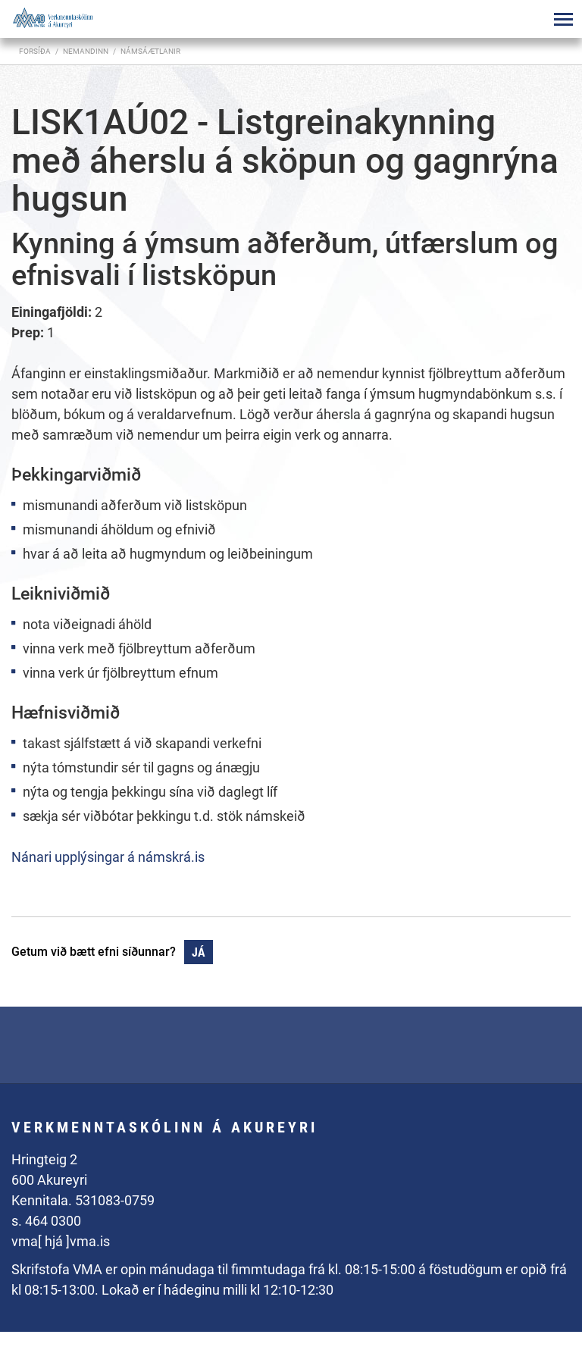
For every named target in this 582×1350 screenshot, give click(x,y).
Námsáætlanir (150, 51)
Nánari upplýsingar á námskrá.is (108, 857)
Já (198, 952)
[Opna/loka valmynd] (563, 19)
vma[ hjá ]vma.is (60, 1241)
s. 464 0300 (46, 1221)
